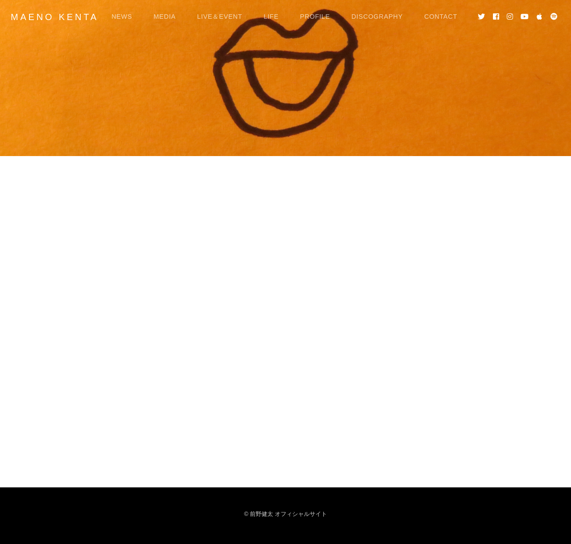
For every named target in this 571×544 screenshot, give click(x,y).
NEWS (122, 16)
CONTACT (440, 16)
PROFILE (315, 16)
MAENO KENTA (55, 17)
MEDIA (164, 16)
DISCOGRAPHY (377, 16)
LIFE (271, 16)
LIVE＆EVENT (219, 16)
